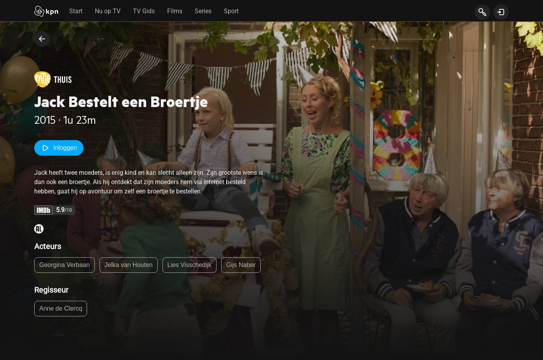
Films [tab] (174, 11)
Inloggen (59, 148)
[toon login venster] (501, 12)
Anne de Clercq (60, 308)
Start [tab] (75, 11)
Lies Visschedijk (190, 265)
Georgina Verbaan (64, 265)
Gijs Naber (241, 265)
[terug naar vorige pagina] (42, 39)
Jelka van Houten (129, 265)
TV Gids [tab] (144, 11)
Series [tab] (203, 11)
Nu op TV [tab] (107, 11)
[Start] (46, 12)
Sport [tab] (231, 11)
